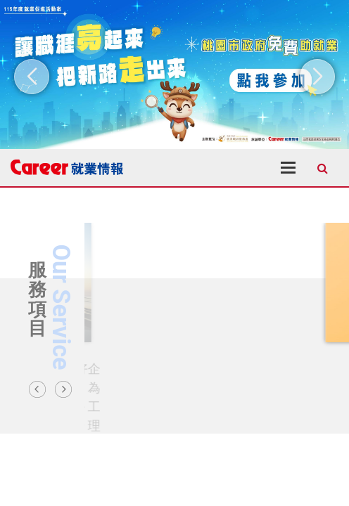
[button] (31, 76)
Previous (37, 389)
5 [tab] (222, 423)
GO (98, 372)
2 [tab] (180, 423)
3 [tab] (194, 423)
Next (63, 389)
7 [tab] (250, 423)
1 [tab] (166, 423)
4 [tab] (208, 423)
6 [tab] (236, 423)
